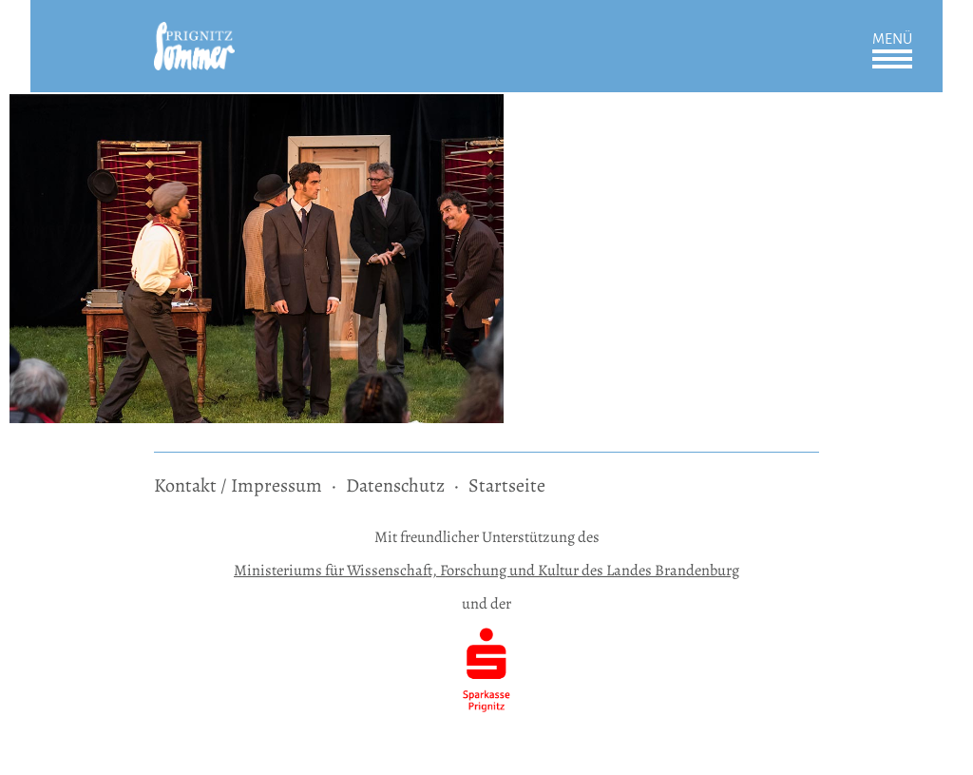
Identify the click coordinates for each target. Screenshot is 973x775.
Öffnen (892, 58)
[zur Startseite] (194, 35)
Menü (892, 39)
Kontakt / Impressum (238, 485)
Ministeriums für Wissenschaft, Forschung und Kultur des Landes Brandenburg (486, 570)
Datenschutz (395, 485)
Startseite (506, 485)
